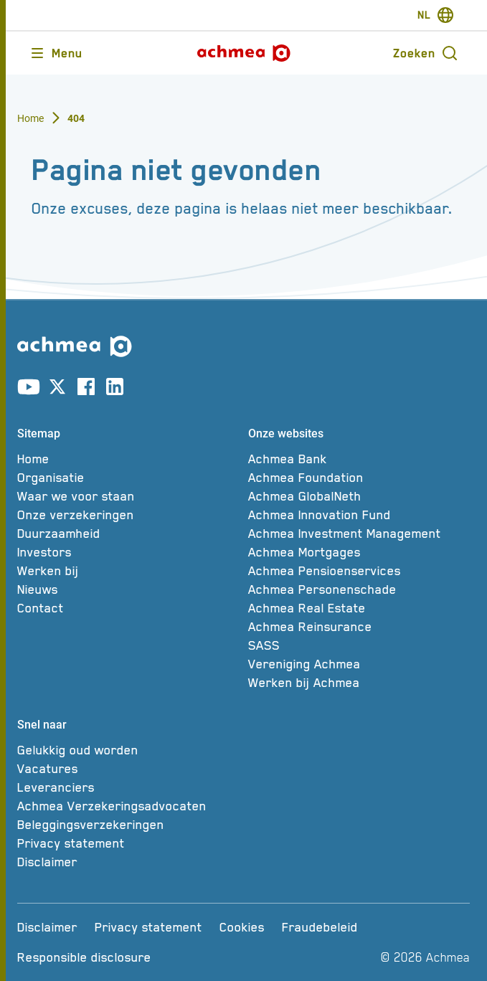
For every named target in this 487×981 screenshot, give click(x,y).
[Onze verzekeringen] (128, 514)
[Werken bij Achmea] (359, 682)
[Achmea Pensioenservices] (359, 570)
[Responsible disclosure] (84, 957)
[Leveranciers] (128, 787)
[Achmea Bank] (359, 458)
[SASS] (359, 645)
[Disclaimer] (128, 862)
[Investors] (128, 552)
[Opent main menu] (55, 53)
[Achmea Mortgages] (359, 552)
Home (30, 118)
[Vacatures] (128, 768)
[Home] (128, 458)
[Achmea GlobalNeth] (359, 496)
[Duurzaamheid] (128, 533)
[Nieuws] (128, 589)
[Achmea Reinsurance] (359, 626)
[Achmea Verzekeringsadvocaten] (128, 806)
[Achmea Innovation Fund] (359, 514)
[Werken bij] (128, 570)
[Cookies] (242, 927)
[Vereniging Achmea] (359, 664)
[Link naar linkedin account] (114, 389)
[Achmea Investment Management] (359, 533)
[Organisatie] (128, 477)
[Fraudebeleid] (320, 927)
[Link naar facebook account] (86, 389)
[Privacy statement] (128, 843)
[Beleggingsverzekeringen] (128, 824)
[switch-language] (435, 15)
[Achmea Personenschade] (359, 589)
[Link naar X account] (57, 389)
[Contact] (128, 608)
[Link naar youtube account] (28, 389)
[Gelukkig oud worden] (128, 750)
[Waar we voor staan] (128, 496)
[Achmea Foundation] (359, 477)
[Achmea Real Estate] (359, 608)
